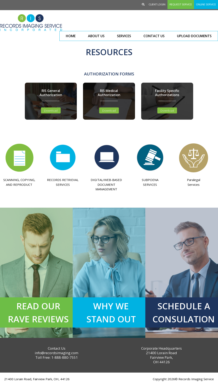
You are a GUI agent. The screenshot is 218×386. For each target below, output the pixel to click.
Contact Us (154, 36)
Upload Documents (194, 36)
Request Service (181, 4)
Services (124, 36)
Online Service (206, 4)
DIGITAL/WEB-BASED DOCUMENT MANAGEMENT (106, 184)
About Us (96, 36)
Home (71, 36)
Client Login (157, 4)
